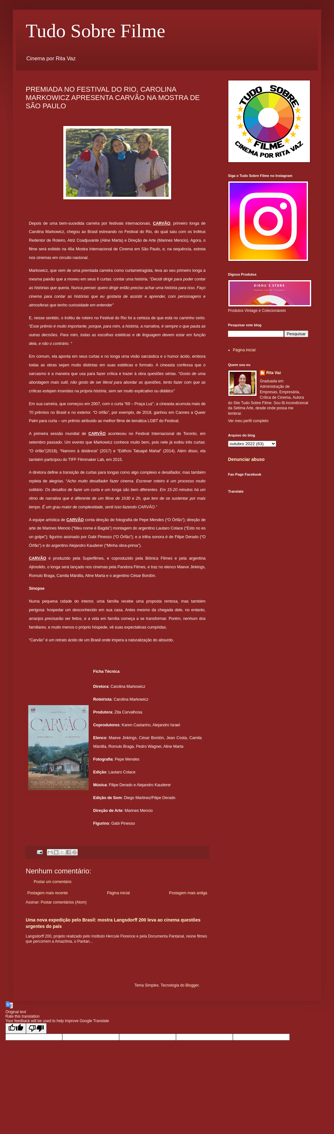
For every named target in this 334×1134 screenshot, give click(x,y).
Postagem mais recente (47, 893)
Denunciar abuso (246, 459)
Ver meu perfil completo (248, 421)
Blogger (192, 985)
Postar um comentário (52, 882)
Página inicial (118, 893)
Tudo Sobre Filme (95, 30)
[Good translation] (15, 1028)
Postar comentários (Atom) (64, 902)
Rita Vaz (273, 373)
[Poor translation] (36, 1028)
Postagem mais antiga (188, 893)
